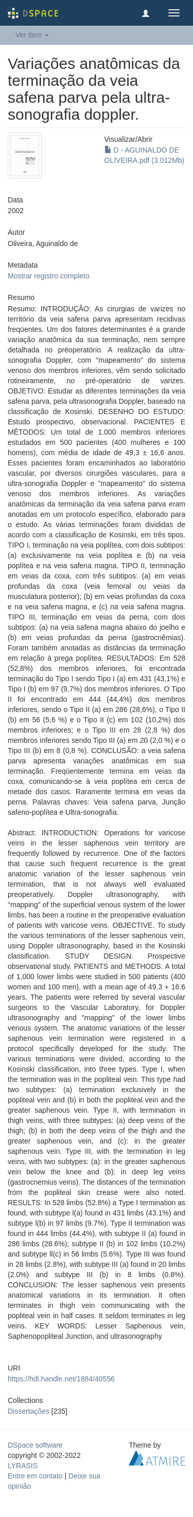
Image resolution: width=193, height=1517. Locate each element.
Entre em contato (35, 1476)
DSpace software (35, 1445)
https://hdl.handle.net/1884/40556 (61, 1379)
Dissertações (28, 1411)
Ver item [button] (32, 35)
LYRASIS (23, 1466)
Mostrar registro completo (49, 276)
